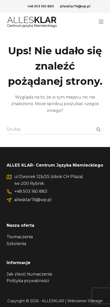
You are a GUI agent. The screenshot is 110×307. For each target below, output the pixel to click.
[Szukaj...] (55, 129)
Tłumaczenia (20, 236)
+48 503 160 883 (40, 6)
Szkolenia (16, 243)
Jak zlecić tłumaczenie (29, 274)
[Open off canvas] (101, 21)
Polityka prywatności (28, 280)
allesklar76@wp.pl (75, 6)
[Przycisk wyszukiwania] (98, 129)
